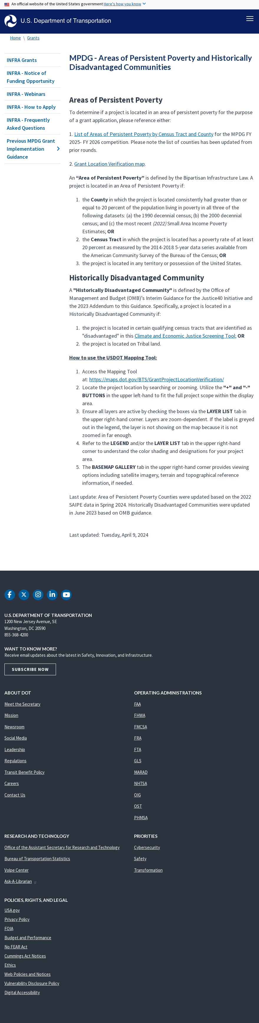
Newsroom (14, 727)
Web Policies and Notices (27, 974)
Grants (33, 38)
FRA (137, 738)
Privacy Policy (16, 919)
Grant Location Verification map (109, 163)
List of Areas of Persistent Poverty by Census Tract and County (143, 134)
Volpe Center (16, 870)
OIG (137, 795)
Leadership (14, 749)
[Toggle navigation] (249, 18)
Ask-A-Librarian (20, 881)
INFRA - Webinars (26, 94)
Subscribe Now (30, 669)
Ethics (10, 965)
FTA (137, 749)
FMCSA (140, 727)
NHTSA (140, 783)
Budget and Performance (27, 937)
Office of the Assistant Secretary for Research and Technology (62, 847)
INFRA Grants (22, 60)
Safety (140, 858)
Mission (11, 715)
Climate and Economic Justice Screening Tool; (185, 335)
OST (138, 806)
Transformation (148, 870)
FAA (137, 704)
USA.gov (12, 910)
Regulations (15, 760)
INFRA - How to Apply (31, 107)
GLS (137, 760)
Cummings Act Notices (25, 956)
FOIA (8, 928)
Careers (11, 783)
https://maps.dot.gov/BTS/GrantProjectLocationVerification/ (156, 379)
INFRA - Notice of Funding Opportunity (31, 77)
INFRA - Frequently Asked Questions (28, 123)
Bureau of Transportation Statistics (37, 858)
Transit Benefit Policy (24, 772)
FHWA (139, 715)
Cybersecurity (147, 847)
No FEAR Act (15, 947)
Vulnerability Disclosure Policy (31, 983)
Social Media (15, 738)
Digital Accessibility (22, 992)
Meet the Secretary (22, 704)
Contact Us (14, 795)
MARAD (141, 772)
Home (15, 38)
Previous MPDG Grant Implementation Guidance (32, 148)
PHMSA (141, 817)
